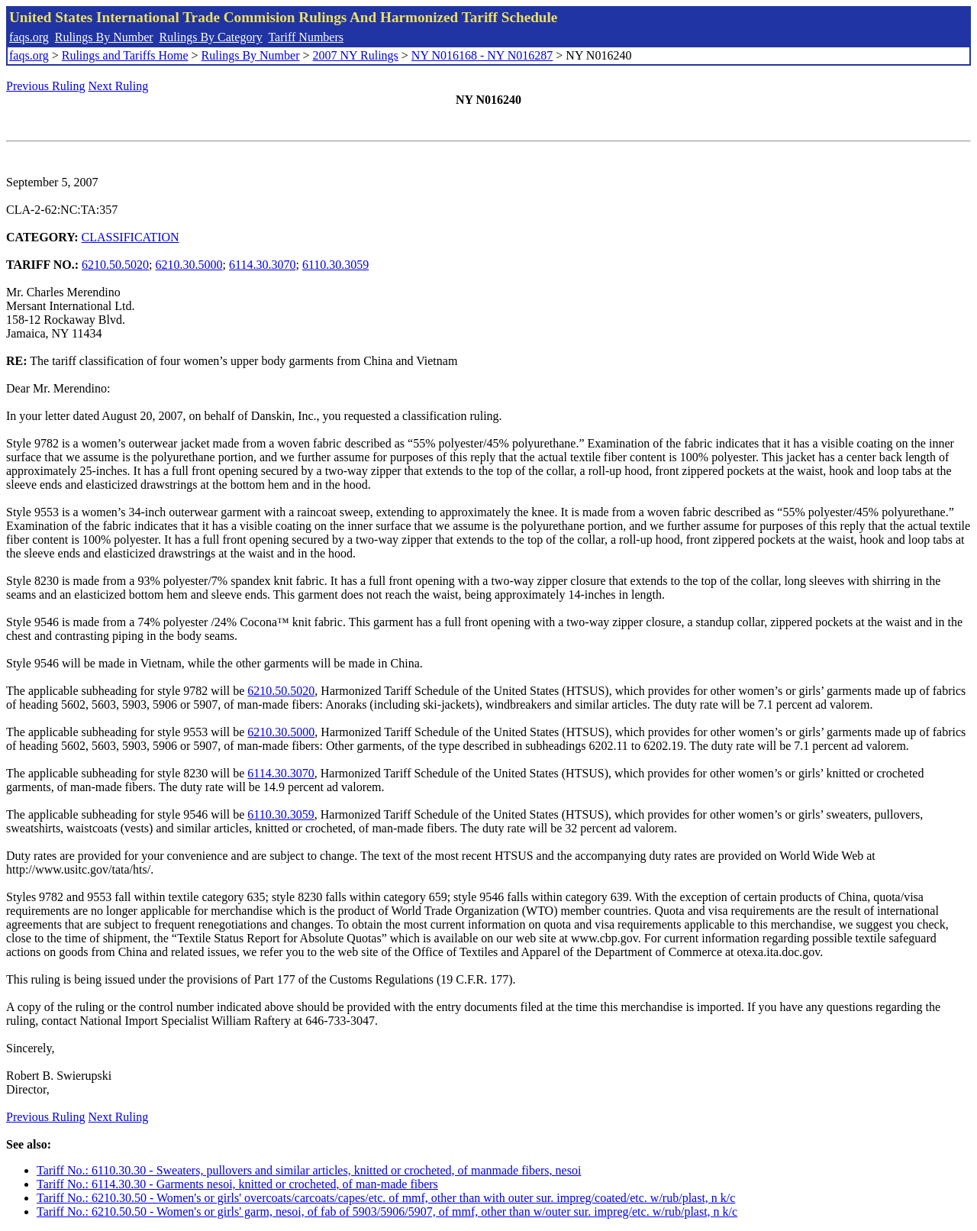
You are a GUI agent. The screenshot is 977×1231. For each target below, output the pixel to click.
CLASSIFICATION (130, 237)
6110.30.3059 (335, 264)
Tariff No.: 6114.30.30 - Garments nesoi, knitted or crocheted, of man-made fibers (237, 1184)
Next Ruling (119, 85)
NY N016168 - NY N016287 (482, 55)
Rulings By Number (104, 37)
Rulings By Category (211, 37)
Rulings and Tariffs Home (125, 55)
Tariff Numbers (305, 37)
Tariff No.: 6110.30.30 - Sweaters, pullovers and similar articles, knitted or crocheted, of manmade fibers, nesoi (309, 1170)
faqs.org (29, 37)
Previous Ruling (45, 85)
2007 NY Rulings (355, 55)
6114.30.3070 (262, 264)
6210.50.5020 (115, 264)
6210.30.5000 (189, 264)
